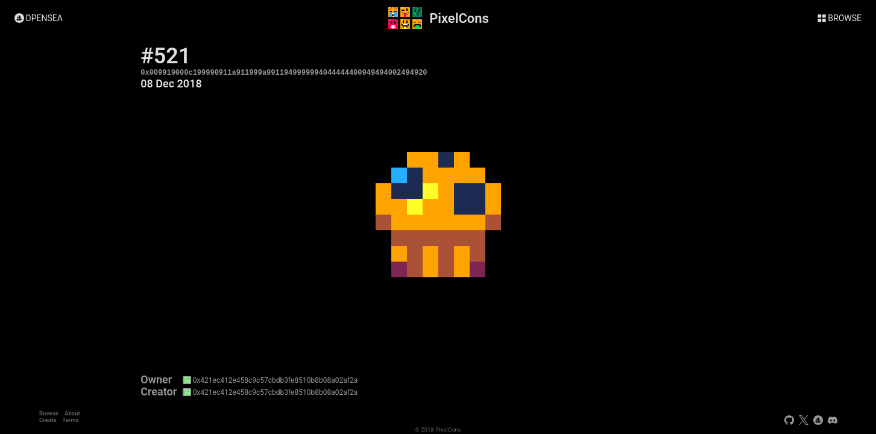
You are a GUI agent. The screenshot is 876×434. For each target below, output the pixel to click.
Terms (70, 420)
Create (47, 420)
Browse (48, 413)
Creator (158, 392)
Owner (156, 380)
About (72, 413)
